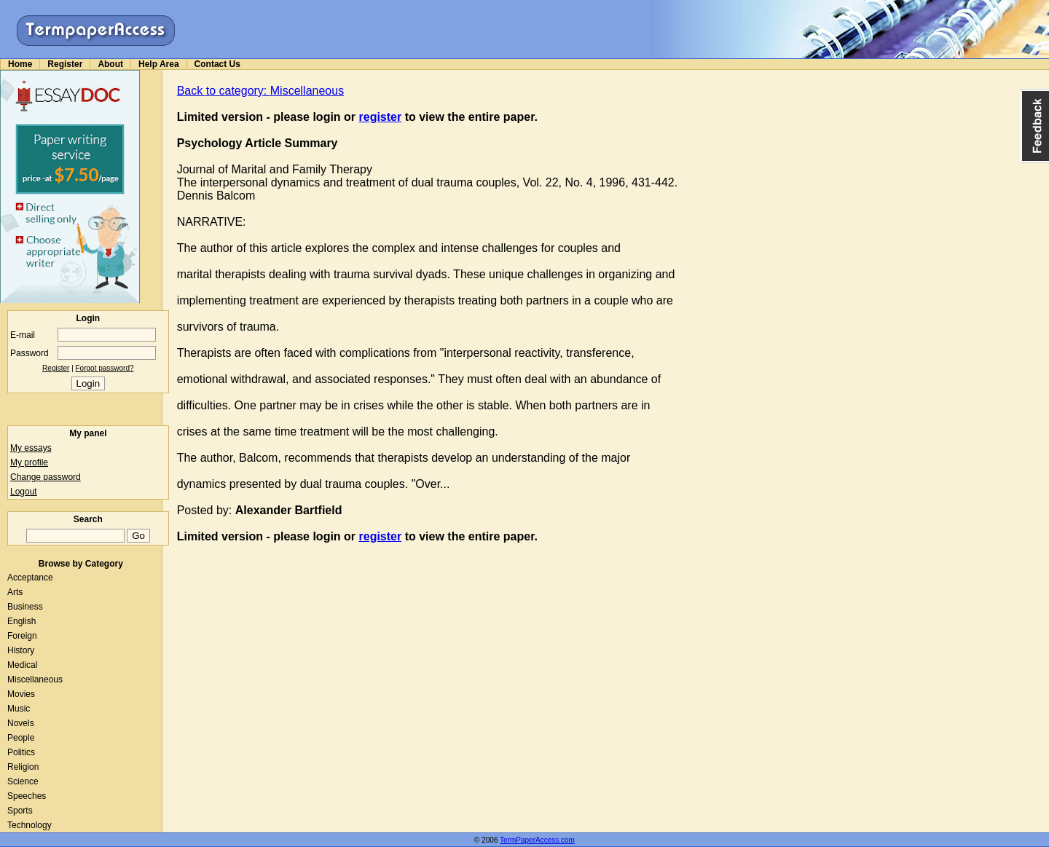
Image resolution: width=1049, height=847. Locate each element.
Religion (23, 767)
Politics (21, 752)
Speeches (26, 796)
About (110, 64)
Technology (29, 825)
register (380, 117)
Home (20, 64)
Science (23, 781)
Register (64, 64)
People (20, 738)
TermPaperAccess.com (537, 840)
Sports (20, 810)
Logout (23, 491)
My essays (31, 448)
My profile (29, 462)
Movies (21, 694)
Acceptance (30, 577)
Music (18, 709)
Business (25, 607)
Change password (45, 477)
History (20, 650)
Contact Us (217, 64)
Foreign (22, 636)
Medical (22, 665)
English (21, 621)
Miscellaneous (35, 679)
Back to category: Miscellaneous (260, 90)
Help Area (158, 64)
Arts (15, 592)
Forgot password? (105, 368)
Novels (20, 723)
